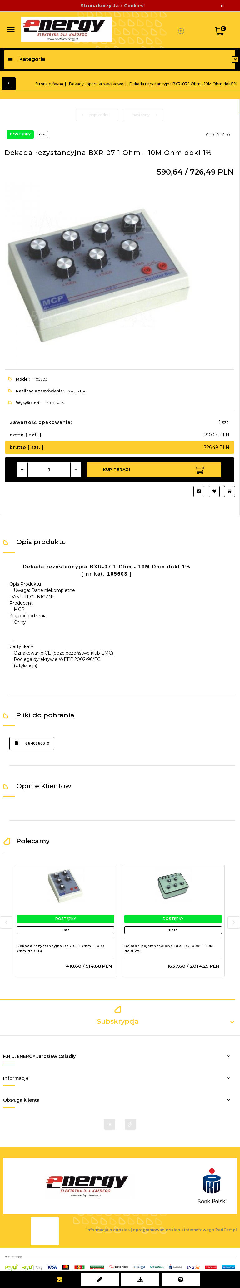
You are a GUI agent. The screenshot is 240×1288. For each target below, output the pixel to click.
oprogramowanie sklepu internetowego (173, 1229)
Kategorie (26, 59)
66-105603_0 (31, 742)
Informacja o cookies (108, 1229)
